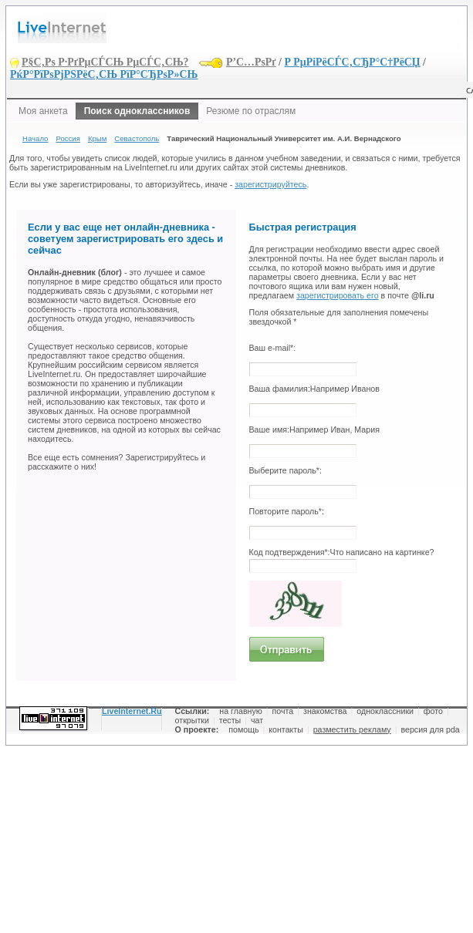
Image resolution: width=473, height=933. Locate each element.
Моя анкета (43, 111)
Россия (67, 138)
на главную (240, 711)
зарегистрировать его (337, 295)
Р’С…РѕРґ (251, 62)
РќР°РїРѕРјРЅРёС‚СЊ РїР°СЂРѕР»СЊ (104, 74)
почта (283, 711)
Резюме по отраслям (251, 111)
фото (433, 711)
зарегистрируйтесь (270, 184)
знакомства (324, 711)
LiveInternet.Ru (132, 711)
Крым (97, 138)
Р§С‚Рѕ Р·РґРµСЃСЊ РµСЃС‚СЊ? (105, 62)
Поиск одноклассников (137, 111)
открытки (192, 720)
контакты (286, 729)
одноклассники (385, 711)
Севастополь (136, 138)
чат (257, 720)
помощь (243, 729)
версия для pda (429, 729)
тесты (230, 720)
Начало (35, 138)
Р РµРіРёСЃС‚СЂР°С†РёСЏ (352, 62)
